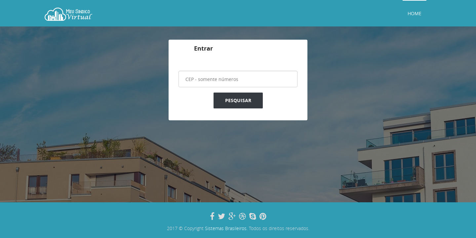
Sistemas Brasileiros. (226, 228)
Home (414, 13)
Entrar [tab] (203, 48)
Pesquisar (238, 100)
